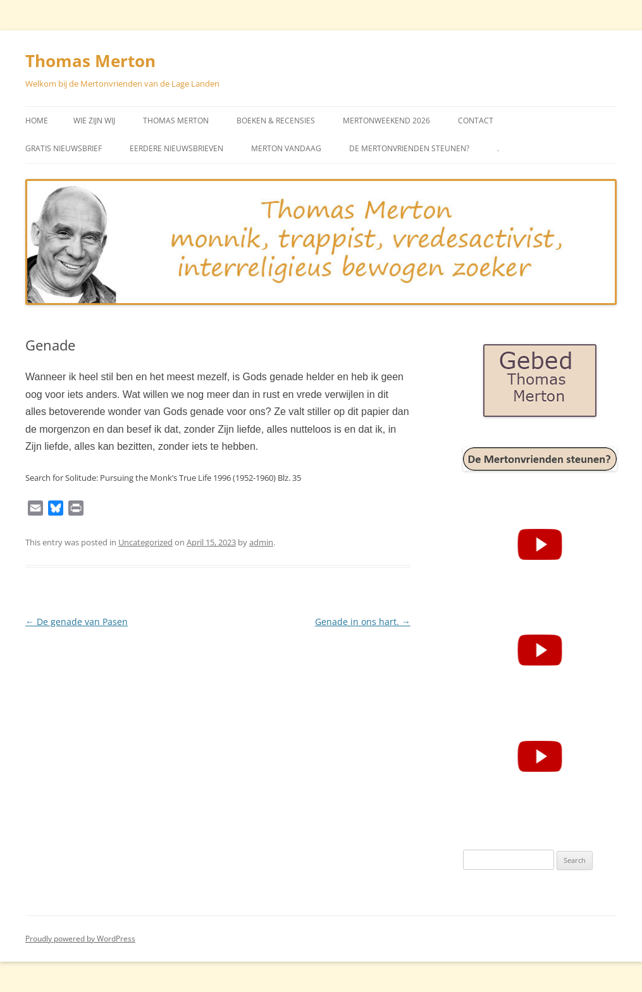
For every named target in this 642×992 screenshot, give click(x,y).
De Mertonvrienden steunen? (409, 148)
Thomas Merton (90, 60)
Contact (475, 120)
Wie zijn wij (94, 120)
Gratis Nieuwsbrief (63, 148)
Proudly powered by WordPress (80, 938)
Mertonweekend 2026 (386, 120)
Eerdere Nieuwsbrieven (176, 148)
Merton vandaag (286, 148)
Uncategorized (145, 542)
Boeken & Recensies (276, 120)
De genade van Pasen (76, 622)
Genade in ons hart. (363, 622)
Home (36, 120)
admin (261, 542)
